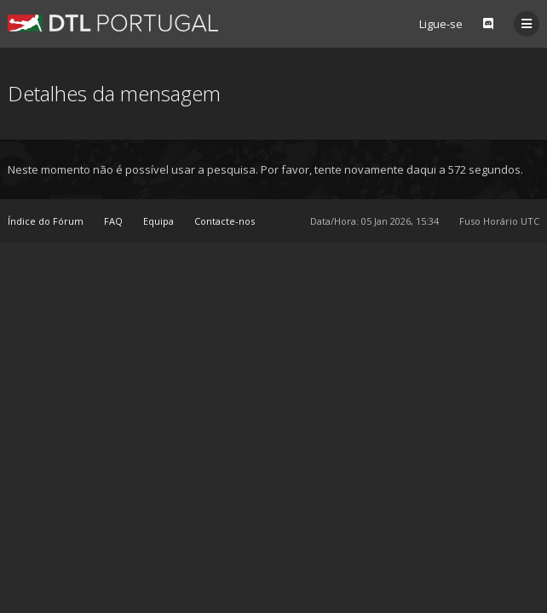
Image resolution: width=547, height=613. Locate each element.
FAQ (113, 221)
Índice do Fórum (45, 221)
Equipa (158, 221)
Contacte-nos (224, 221)
